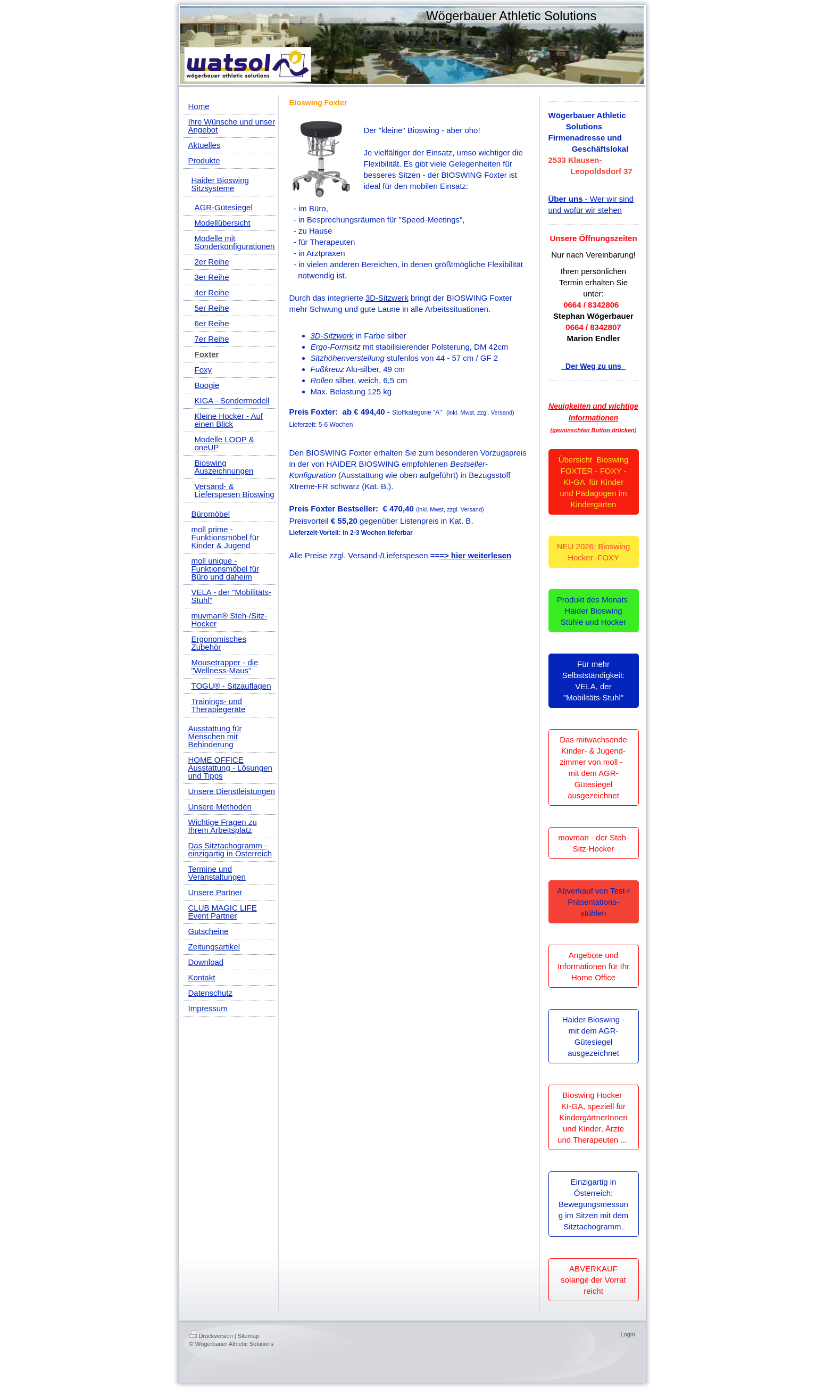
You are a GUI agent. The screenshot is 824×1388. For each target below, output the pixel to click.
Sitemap (248, 1336)
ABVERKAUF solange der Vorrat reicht (593, 1279)
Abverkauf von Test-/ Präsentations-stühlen (593, 902)
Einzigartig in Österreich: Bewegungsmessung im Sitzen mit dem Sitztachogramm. (594, 1204)
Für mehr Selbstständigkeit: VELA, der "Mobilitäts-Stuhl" (593, 680)
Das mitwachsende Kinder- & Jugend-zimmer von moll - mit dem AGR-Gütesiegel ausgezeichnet (593, 767)
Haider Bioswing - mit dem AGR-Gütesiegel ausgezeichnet (593, 1036)
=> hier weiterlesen (475, 555)
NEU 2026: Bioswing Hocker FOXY (593, 552)
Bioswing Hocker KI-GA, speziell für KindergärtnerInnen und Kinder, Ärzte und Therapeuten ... (593, 1117)
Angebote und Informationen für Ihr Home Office (593, 966)
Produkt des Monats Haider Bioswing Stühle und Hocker (593, 610)
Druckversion (211, 1336)
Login (628, 1334)
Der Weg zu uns (593, 366)
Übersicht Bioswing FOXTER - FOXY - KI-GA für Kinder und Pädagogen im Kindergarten (594, 482)
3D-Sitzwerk (387, 297)
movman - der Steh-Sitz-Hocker (593, 843)
